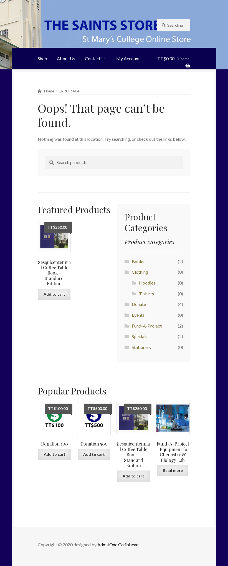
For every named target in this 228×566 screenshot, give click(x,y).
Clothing (140, 272)
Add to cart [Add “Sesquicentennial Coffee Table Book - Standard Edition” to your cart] (54, 294)
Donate (139, 304)
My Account (128, 58)
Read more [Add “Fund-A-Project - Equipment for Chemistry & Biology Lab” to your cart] (173, 470)
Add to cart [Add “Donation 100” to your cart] (54, 454)
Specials (139, 336)
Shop (42, 58)
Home (49, 91)
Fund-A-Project (147, 325)
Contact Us (96, 58)
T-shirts (146, 293)
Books (138, 261)
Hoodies (147, 282)
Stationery (141, 347)
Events (138, 315)
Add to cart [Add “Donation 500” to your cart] (94, 454)
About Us (66, 58)
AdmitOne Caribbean (117, 544)
